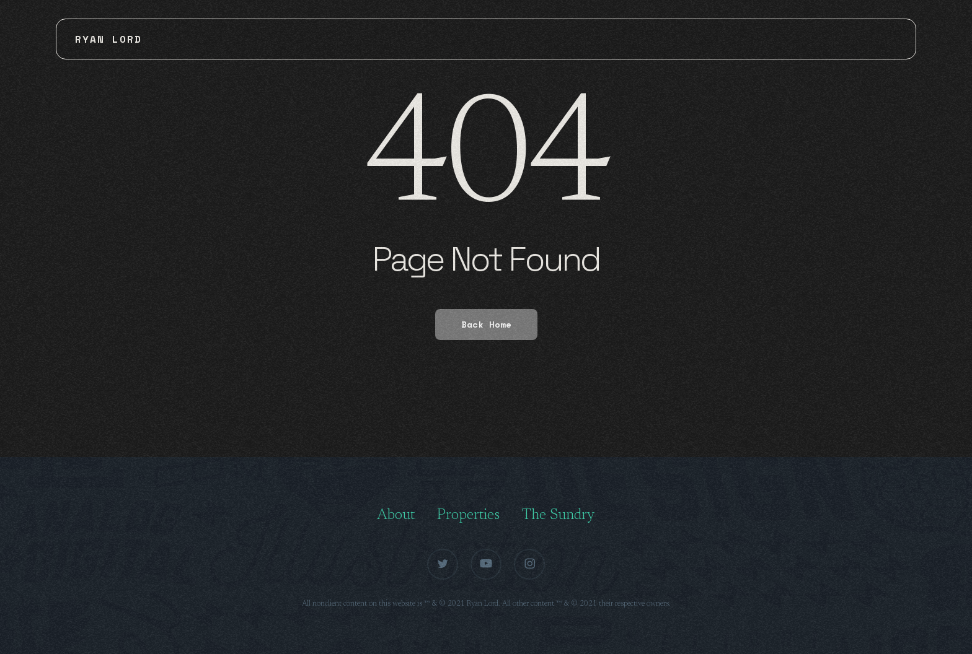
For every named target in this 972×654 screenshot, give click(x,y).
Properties (468, 515)
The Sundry (558, 515)
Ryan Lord (108, 39)
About (396, 515)
